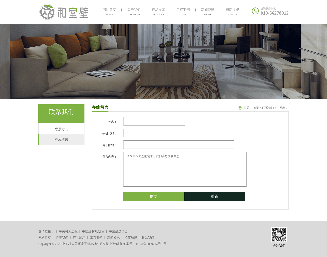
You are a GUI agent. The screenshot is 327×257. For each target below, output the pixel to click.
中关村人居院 (68, 231)
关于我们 (62, 237)
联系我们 (268, 107)
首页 (256, 107)
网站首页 (44, 237)
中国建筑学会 (118, 231)
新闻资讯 (113, 237)
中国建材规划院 (93, 231)
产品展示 (79, 237)
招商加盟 (131, 237)
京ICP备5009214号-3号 (151, 244)
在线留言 (283, 107)
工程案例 (96, 237)
